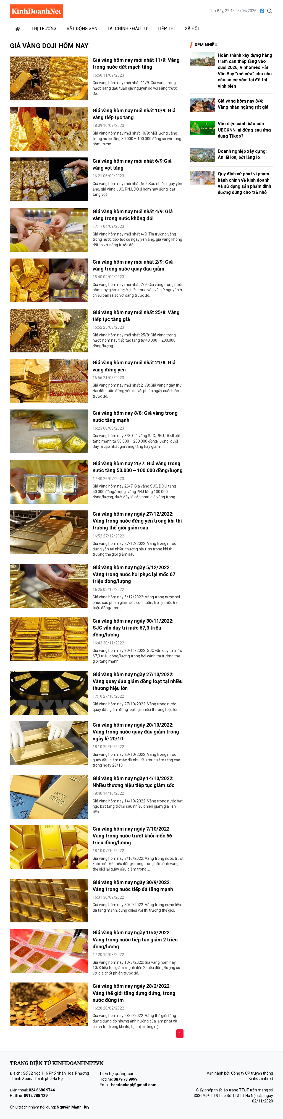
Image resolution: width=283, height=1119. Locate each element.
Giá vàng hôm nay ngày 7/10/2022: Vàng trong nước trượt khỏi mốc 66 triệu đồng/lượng (132, 835)
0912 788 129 (36, 1095)
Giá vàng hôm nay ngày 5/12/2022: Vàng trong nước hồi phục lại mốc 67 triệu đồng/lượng (134, 574)
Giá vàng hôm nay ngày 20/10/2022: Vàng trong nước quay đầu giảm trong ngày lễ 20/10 (136, 731)
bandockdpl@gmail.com (133, 1085)
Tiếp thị (166, 28)
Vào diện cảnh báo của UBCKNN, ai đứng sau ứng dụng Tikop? (244, 130)
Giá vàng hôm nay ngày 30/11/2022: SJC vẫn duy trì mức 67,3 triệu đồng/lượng (133, 628)
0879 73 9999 (125, 1079)
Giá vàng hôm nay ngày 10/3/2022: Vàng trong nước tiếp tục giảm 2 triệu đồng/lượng (135, 939)
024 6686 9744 (42, 1090)
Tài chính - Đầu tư (127, 28)
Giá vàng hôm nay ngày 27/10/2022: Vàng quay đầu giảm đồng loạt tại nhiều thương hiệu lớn (138, 681)
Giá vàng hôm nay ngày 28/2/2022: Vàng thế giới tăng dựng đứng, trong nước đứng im (134, 993)
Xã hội (192, 28)
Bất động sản (82, 28)
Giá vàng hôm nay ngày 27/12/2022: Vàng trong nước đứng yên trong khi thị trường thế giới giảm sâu (137, 521)
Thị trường (44, 28)
